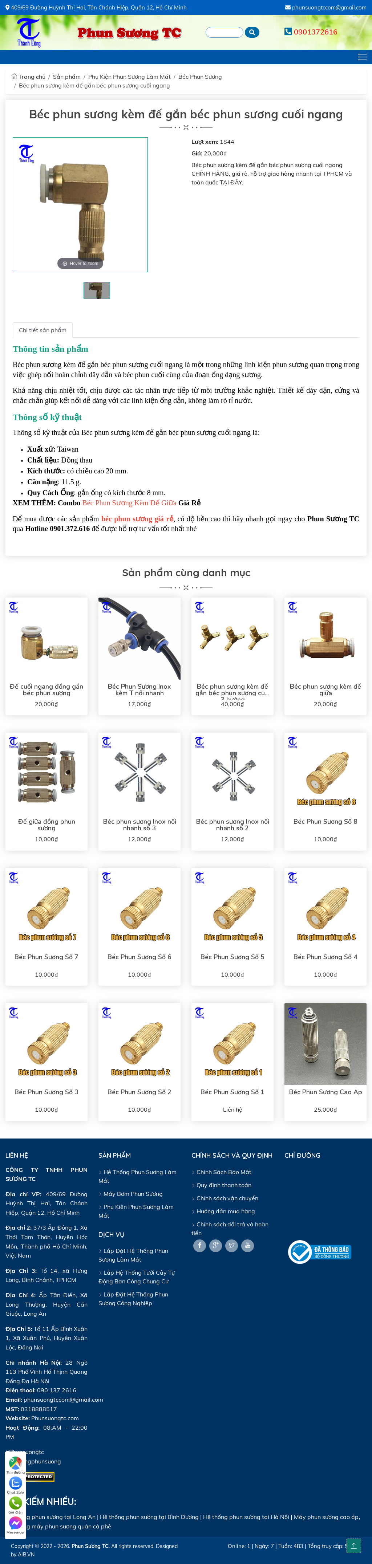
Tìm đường (15, 1466)
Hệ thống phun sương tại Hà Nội (246, 1516)
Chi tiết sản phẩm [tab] (42, 330)
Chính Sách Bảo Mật (221, 1172)
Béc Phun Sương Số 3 (46, 1092)
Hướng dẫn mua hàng (223, 1211)
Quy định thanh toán (221, 1185)
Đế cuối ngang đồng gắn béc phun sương (46, 689)
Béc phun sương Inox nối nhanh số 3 (139, 824)
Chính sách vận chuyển (224, 1198)
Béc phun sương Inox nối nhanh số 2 (232, 824)
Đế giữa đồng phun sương (46, 824)
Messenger (16, 1525)
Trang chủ (28, 76)
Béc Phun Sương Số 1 (232, 1092)
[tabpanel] (97, 290)
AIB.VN (26, 1554)
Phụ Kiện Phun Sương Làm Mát (129, 76)
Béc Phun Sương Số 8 (325, 821)
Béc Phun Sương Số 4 (325, 957)
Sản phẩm (67, 76)
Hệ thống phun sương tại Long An (50, 1516)
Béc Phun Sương (200, 76)
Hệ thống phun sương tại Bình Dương (149, 1516)
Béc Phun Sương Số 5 (232, 957)
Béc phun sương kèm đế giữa (325, 689)
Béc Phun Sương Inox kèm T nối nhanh (139, 689)
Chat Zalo (15, 1486)
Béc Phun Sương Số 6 (139, 957)
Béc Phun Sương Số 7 (46, 957)
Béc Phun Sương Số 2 (139, 1092)
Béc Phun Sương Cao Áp (325, 1092)
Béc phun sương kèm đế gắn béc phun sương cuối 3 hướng (232, 693)
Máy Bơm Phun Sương (130, 1193)
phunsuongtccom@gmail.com (326, 7)
